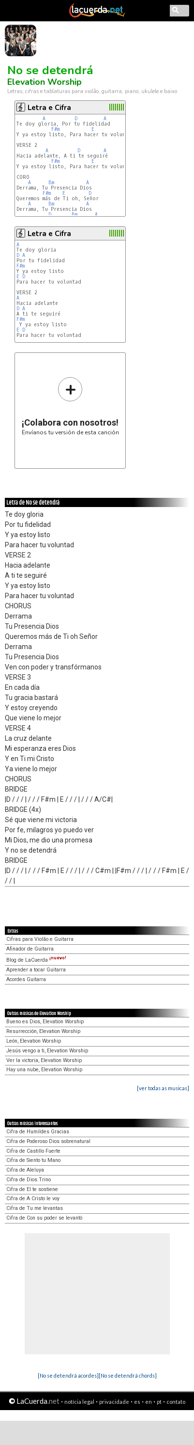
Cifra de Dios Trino (28, 1179)
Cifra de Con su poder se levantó (44, 1218)
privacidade (114, 1401)
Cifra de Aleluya (25, 1170)
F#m (55, 129)
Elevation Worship (44, 82)
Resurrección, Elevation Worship (43, 1031)
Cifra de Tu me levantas (34, 1208)
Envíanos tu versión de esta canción (70, 406)
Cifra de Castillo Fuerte (33, 1151)
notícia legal (79, 1401)
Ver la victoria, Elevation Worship (44, 1060)
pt (159, 1401)
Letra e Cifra (49, 107)
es (137, 1401)
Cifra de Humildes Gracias (37, 1131)
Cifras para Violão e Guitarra (40, 939)
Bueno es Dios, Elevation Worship (45, 1021)
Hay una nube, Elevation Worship (44, 1069)
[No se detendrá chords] (128, 1375)
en (148, 1401)
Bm (51, 182)
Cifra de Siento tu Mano (33, 1160)
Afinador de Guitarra (30, 949)
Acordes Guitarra (26, 979)
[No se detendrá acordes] (68, 1375)
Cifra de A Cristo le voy (33, 1198)
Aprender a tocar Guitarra (36, 970)
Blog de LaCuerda (36, 960)
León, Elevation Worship (33, 1041)
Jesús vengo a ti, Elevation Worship (47, 1051)
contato (175, 1401)
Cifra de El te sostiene (32, 1189)
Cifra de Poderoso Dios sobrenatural (48, 1141)
